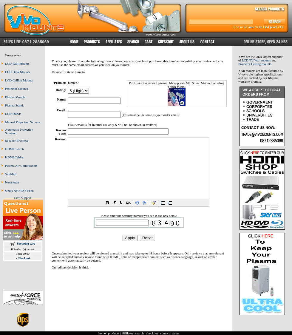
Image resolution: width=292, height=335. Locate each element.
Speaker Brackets (16, 140)
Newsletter (12, 182)
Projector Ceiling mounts (254, 64)
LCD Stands (13, 113)
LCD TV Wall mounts (256, 60)
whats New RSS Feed (19, 190)
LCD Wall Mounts (17, 63)
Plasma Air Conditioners (21, 165)
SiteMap (10, 174)
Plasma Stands (14, 105)
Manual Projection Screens (23, 122)
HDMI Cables (14, 157)
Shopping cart (26, 243)
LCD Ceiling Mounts (19, 80)
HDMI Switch (14, 149)
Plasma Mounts (15, 97)
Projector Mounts (16, 88)
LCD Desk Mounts (17, 72)
